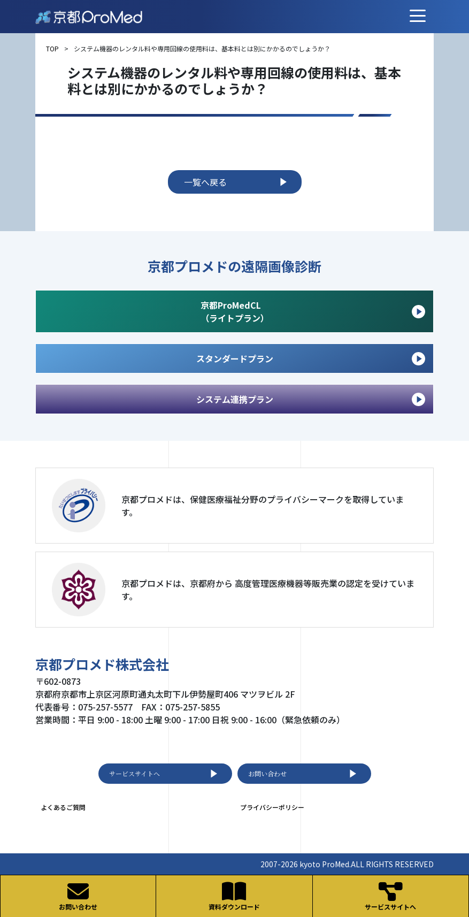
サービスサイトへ (165, 774)
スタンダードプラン (311, 358)
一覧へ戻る (237, 182)
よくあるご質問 (63, 807)
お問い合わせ (304, 774)
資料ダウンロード (234, 896)
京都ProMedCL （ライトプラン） (313, 311)
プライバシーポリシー (272, 807)
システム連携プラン (311, 399)
